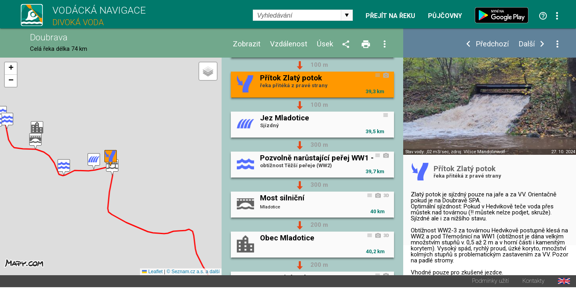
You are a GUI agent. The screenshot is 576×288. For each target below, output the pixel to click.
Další (526, 44)
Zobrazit (246, 44)
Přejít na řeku (390, 16)
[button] (112, 168)
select (346, 15)
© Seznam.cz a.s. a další (193, 272)
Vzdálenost (288, 44)
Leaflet (152, 272)
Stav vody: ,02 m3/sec (427, 151)
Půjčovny (445, 16)
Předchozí (492, 44)
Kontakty (533, 282)
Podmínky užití (490, 282)
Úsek (325, 44)
